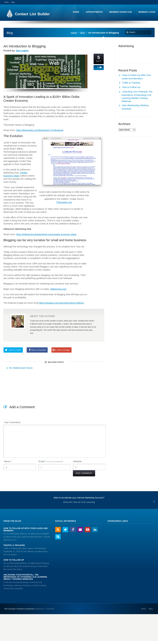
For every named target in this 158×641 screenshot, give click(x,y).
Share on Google (63, 350)
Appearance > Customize (44, 609)
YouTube (87, 529)
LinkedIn (95, 529)
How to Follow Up (131, 87)
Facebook (73, 529)
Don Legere (22, 50)
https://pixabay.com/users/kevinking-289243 (61, 303)
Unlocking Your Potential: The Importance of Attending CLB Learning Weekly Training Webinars (25, 577)
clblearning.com (58, 289)
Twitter (65, 529)
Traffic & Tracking (131, 82)
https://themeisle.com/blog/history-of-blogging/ (39, 130)
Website (77, 461)
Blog (82, 32)
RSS (58, 529)
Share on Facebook (38, 350)
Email (51, 461)
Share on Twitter (15, 350)
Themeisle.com (64, 202)
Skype (58, 536)
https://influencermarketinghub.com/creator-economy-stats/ (46, 234)
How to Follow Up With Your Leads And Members (26, 529)
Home (74, 32)
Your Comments (12, 422)
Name (8, 461)
